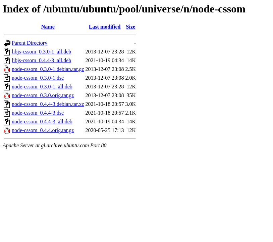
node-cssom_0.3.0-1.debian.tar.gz (48, 69)
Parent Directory (29, 43)
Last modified (105, 27)
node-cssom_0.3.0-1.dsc (38, 78)
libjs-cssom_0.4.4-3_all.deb (41, 60)
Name (48, 27)
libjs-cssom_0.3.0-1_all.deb (41, 51)
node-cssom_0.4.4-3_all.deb (42, 121)
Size (130, 27)
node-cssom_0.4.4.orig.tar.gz (43, 130)
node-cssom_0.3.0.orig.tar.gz (43, 95)
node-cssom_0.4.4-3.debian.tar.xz (48, 104)
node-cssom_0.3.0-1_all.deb (42, 86)
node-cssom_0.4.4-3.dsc (38, 113)
